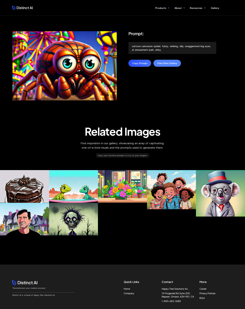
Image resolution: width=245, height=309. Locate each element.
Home (127, 288)
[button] (162, 8)
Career (203, 288)
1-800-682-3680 (171, 301)
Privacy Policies (207, 293)
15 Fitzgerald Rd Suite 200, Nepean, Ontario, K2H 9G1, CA (178, 295)
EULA (202, 298)
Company (129, 293)
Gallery (215, 7)
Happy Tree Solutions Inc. (175, 288)
